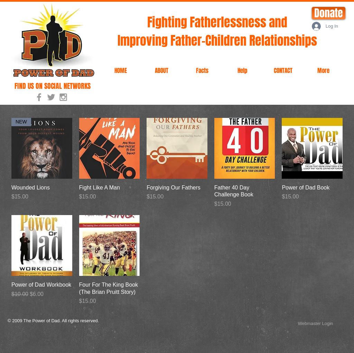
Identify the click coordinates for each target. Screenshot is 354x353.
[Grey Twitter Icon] (51, 97)
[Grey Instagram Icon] (63, 97)
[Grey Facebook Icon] (39, 97)
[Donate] (328, 13)
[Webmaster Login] (315, 323)
